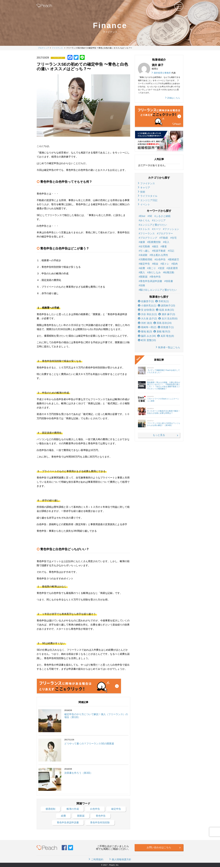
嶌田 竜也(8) (165, 336)
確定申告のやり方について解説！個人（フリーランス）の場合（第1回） (96, 715)
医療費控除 (154, 242)
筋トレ (165, 263)
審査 (164, 246)
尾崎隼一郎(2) (147, 327)
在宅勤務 (145, 246)
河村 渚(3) (145, 323)
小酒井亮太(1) (147, 305)
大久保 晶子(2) (147, 318)
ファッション (171, 229)
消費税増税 (146, 259)
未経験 (143, 255)
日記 (171, 250)
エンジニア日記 (148, 200)
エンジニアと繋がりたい (153, 225)
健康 (142, 242)
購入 (142, 272)
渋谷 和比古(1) (147, 314)
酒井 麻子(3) (166, 314)
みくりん (145, 220)
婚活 (155, 246)
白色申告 (161, 259)
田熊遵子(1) (166, 327)
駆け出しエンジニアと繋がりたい (158, 290)
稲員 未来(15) (165, 310)
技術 (142, 192)
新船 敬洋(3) (162, 331)
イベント (145, 204)
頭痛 (142, 285)
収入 (166, 242)
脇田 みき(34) (147, 336)
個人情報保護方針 (121, 859)
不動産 (164, 237)
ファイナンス (147, 183)
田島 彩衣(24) (162, 323)
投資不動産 (159, 250)
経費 (142, 268)
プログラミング (148, 237)
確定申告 (145, 263)
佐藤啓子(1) (146, 301)
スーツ (157, 229)
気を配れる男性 (159, 255)
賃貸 (162, 268)
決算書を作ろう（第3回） (78, 773)
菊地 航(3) (145, 331)
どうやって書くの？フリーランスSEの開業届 (89, 743)
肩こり (152, 268)
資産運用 (173, 268)
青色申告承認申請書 (151, 281)
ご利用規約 (97, 859)
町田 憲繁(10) (147, 340)
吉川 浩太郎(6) (167, 318)
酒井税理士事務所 (162, 73)
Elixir (142, 216)
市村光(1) (162, 301)
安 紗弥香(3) (146, 310)
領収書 (169, 281)
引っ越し (145, 250)
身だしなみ (154, 272)
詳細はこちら (173, 98)
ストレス (145, 229)
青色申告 (156, 276)
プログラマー (165, 233)
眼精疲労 (174, 259)
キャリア (145, 187)
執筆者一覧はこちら (169, 347)
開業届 (143, 276)
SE (150, 216)
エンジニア (159, 220)
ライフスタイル (148, 196)
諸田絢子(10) (166, 305)
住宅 (174, 237)
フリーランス (147, 233)
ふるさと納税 (163, 216)
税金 (155, 263)
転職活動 (169, 272)
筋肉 (175, 263)
